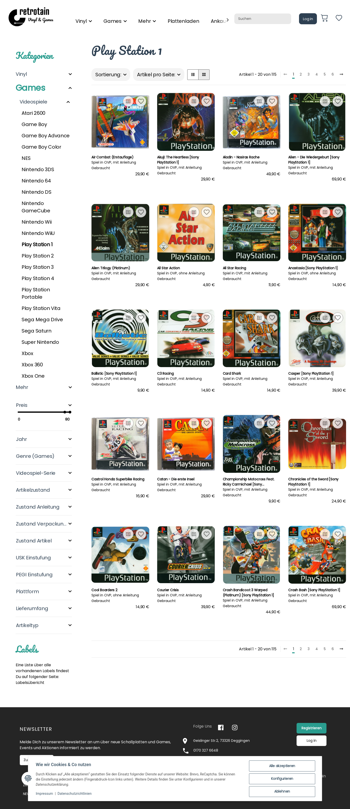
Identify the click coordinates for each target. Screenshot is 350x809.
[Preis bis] (60, 419)
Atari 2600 (33, 113)
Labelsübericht (30, 682)
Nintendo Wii (36, 221)
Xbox (27, 353)
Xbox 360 (32, 364)
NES (26, 158)
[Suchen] (262, 18)
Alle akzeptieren (282, 766)
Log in (308, 18)
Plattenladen (183, 21)
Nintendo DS (36, 192)
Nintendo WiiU (38, 233)
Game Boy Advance (46, 135)
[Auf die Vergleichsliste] (128, 101)
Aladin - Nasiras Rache (241, 157)
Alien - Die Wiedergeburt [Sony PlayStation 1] (313, 160)
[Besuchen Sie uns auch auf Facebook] (221, 727)
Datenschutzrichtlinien (75, 794)
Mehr (22, 387)
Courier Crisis (168, 590)
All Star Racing (234, 268)
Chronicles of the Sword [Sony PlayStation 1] (313, 482)
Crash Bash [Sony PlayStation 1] (314, 590)
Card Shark (232, 373)
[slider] (64, 412)
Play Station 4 (38, 278)
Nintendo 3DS (38, 169)
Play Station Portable (36, 293)
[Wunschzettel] (339, 18)
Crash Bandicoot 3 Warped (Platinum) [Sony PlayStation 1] (248, 593)
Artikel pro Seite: (156, 74)
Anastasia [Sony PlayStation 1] (313, 268)
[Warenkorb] (326, 18)
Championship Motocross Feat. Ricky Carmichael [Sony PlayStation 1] (249, 482)
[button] (193, 74)
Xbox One (33, 375)
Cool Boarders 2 (104, 590)
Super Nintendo (40, 342)
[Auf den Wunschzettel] (141, 101)
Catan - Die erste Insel (175, 479)
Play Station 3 (38, 267)
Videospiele (33, 101)
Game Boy (34, 124)
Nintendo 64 (36, 180)
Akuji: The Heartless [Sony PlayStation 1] (178, 160)
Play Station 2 (38, 255)
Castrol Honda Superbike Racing (117, 479)
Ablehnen (282, 791)
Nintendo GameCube (36, 207)
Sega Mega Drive (42, 319)
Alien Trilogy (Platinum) (110, 268)
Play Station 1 (37, 244)
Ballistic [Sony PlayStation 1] (114, 373)
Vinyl (21, 74)
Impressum (44, 794)
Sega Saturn (36, 330)
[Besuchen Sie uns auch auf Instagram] (235, 727)
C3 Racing (165, 373)
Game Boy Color (41, 146)
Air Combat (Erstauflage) (112, 157)
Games (30, 88)
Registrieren (311, 728)
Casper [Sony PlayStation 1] (310, 373)
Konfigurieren (282, 778)
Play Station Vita (41, 308)
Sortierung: (108, 74)
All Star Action (168, 268)
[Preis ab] (27, 419)
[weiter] (341, 74)
